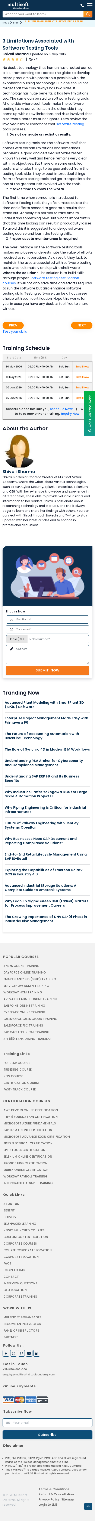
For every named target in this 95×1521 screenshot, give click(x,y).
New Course (13, 1076)
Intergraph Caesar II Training (28, 1183)
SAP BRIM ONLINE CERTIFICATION (27, 1130)
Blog (16, 23)
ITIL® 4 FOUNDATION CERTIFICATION (30, 1117)
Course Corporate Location (27, 1250)
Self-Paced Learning (19, 1224)
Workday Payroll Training (25, 1176)
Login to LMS (14, 1270)
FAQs (7, 1263)
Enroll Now (82, 366)
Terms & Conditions (54, 1489)
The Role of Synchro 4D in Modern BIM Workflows (47, 749)
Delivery (9, 1217)
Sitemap (67, 1499)
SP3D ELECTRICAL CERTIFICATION (28, 1143)
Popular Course (16, 1063)
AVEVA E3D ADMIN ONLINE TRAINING (30, 999)
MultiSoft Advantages (22, 1317)
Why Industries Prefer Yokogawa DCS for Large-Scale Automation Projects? (47, 794)
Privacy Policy (49, 1499)
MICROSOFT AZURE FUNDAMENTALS (29, 1123)
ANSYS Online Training (21, 966)
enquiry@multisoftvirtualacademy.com (29, 1374)
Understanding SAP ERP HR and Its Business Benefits (42, 778)
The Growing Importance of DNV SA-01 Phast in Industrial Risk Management (46, 919)
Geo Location (15, 1290)
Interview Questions (20, 1283)
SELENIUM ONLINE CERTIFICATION (27, 1156)
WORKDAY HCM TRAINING (22, 992)
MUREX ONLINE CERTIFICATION (25, 1170)
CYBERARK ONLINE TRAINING (24, 1012)
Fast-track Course (19, 1089)
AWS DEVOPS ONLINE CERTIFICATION (30, 1110)
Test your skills (15, 331)
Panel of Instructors (21, 1330)
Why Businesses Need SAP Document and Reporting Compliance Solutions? (41, 841)
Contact (11, 1277)
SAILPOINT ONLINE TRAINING (24, 1005)
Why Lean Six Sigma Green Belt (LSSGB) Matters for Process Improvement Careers (46, 903)
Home (6, 23)
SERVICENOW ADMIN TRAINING (26, 986)
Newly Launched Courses (23, 1230)
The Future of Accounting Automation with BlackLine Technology (42, 736)
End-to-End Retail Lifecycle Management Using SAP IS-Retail (46, 856)
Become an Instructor (22, 1324)
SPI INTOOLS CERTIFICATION (24, 1150)
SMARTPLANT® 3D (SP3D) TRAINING (29, 979)
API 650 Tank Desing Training (27, 1039)
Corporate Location (21, 1257)
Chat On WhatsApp (90, 413)
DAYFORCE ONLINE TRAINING (24, 972)
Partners (10, 1337)
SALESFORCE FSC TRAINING (23, 1025)
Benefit (9, 1210)
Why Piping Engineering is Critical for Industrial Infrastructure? (45, 809)
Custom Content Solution (25, 1237)
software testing (70, 124)
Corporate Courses (20, 1243)
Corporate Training (20, 1296)
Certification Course (21, 1083)
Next (81, 325)
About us (11, 1204)
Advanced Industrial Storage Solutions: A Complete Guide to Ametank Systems (40, 888)
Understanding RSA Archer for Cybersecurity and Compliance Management (44, 763)
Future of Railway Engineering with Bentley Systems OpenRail (42, 825)
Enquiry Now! (70, 414)
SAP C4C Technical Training (26, 1032)
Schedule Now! (61, 409)
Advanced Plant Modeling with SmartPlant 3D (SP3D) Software (44, 705)
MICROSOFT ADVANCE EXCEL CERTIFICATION (36, 1136)
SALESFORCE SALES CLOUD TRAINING (30, 1019)
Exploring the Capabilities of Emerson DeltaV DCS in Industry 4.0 (44, 872)
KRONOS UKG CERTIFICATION (25, 1163)
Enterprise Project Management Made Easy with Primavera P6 (46, 720)
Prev (13, 325)
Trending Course (17, 1069)
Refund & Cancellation (56, 1494)
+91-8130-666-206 (15, 1369)
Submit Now (48, 670)
